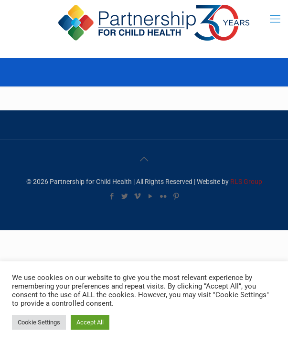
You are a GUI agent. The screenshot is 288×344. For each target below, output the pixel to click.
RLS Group (246, 181)
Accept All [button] (90, 322)
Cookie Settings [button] (39, 322)
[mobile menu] (275, 19)
